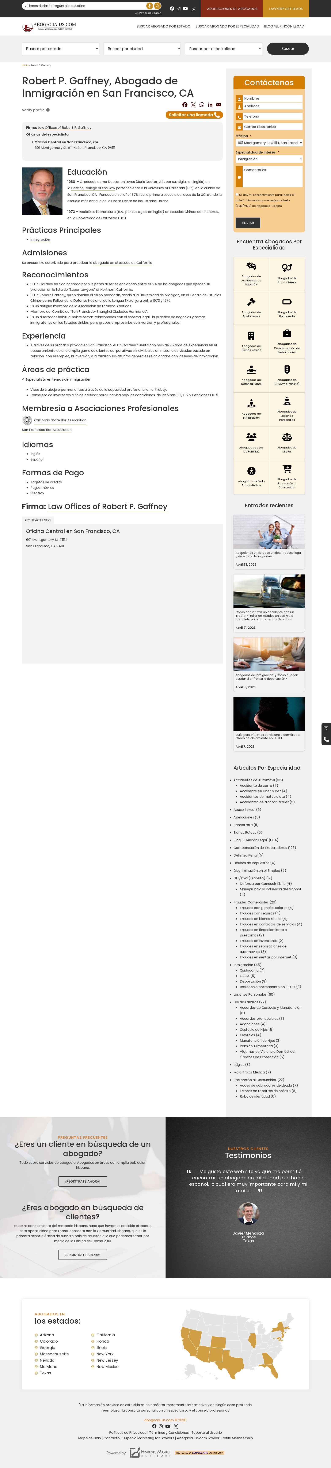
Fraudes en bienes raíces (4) (264, 918)
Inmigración (40, 239)
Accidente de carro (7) (259, 785)
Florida (102, 1341)
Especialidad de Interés (257, 152)
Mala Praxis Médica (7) (252, 1072)
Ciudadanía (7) (252, 970)
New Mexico (107, 1366)
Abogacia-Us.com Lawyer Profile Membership (215, 1438)
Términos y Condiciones (169, 1432)
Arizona (47, 1335)
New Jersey (107, 1360)
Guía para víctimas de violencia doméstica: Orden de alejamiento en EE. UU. (268, 736)
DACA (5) (248, 975)
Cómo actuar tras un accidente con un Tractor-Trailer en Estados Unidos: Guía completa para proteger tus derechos (265, 615)
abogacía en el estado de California (122, 262)
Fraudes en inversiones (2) (262, 940)
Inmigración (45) (247, 964)
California (105, 1335)
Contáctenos (38, 520)
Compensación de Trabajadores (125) (264, 847)
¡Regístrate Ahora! (82, 1181)
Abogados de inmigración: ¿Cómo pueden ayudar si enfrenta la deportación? (267, 677)
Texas (45, 1373)
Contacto (112, 1438)
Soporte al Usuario (206, 1432)
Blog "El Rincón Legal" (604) (255, 840)
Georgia (47, 1347)
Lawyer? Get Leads (286, 8)
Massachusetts (54, 1354)
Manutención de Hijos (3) (260, 1040)
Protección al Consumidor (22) (258, 1079)
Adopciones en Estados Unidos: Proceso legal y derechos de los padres (268, 554)
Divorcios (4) (250, 1035)
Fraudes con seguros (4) (260, 913)
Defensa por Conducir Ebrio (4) (266, 883)
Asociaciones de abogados (232, 8)
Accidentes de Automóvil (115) (258, 780)
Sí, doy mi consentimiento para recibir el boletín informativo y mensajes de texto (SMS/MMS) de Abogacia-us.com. (265, 200)
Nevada (47, 1360)
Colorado (49, 1341)
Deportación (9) (253, 981)
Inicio (25, 65)
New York (105, 1354)
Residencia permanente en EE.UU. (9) (270, 986)
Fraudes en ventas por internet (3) (268, 957)
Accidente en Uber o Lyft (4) (263, 791)
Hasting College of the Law (93, 188)
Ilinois (101, 1347)
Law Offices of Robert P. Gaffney (64, 127)
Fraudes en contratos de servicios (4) (271, 924)
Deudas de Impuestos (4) (254, 863)
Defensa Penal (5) (248, 855)
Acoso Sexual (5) (247, 809)
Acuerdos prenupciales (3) (262, 1018)
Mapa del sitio (89, 1438)
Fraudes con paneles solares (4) (267, 907)
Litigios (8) (241, 1064)
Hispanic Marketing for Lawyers (148, 1438)
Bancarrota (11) (246, 824)
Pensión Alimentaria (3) (259, 1046)
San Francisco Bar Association (47, 429)
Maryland (48, 1366)
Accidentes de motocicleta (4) (265, 796)
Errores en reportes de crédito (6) (268, 1090)
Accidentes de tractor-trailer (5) (267, 802)
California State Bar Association (60, 420)
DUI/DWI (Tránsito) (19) (252, 878)
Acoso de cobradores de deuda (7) (269, 1085)
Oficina (243, 136)
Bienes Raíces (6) (247, 832)
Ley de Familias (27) (249, 1002)
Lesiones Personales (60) (254, 994)
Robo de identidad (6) (258, 1096)
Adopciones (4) (253, 1024)
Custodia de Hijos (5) (257, 1029)
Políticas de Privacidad (128, 1432)
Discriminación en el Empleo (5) (259, 870)
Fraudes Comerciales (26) (255, 902)
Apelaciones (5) (246, 817)
